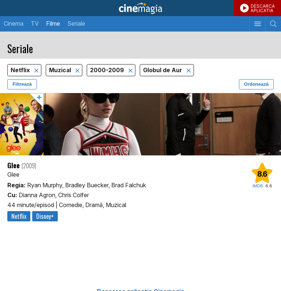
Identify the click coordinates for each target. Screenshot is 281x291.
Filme (53, 23)
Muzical (60, 70)
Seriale (76, 23)
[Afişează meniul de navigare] (257, 24)
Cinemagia (140, 8)
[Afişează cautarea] (273, 24)
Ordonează (256, 84)
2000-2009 (107, 70)
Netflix (21, 70)
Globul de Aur (163, 70)
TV (35, 23)
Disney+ (45, 216)
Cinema (13, 23)
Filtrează (22, 84)
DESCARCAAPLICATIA (263, 8)
